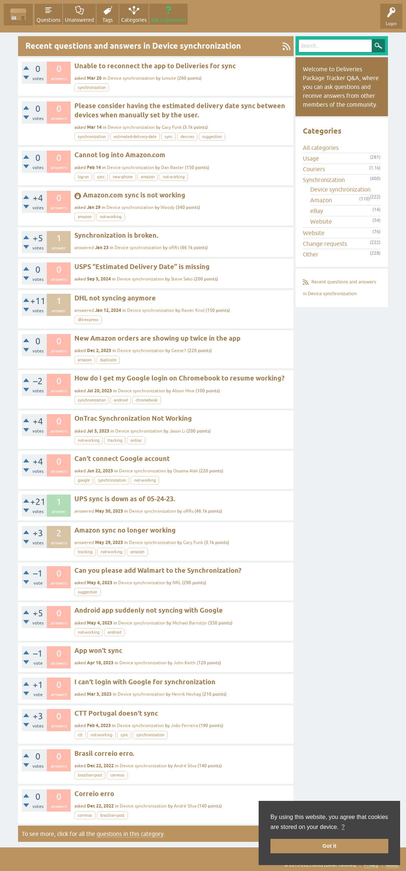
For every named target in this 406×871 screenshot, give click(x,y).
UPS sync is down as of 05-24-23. (124, 499)
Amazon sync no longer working (125, 530)
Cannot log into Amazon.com (119, 155)
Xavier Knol (192, 310)
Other (310, 254)
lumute (169, 78)
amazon (148, 177)
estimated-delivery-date (135, 136)
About (392, 865)
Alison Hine (183, 390)
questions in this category (130, 833)
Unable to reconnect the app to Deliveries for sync (155, 66)
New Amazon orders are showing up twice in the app (157, 338)
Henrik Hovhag (186, 694)
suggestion (212, 136)
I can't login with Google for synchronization (145, 682)
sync (168, 136)
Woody (168, 207)
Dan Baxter (172, 167)
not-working (174, 177)
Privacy (371, 865)
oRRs (174, 247)
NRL (176, 582)
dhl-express (88, 319)
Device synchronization (131, 78)
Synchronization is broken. (116, 235)
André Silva (185, 765)
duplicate (108, 360)
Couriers (314, 169)
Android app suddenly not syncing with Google (148, 610)
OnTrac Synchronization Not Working (133, 418)
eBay (316, 210)
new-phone (123, 177)
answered (84, 247)
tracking (115, 440)
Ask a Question (168, 20)
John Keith (185, 662)
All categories (321, 147)
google (84, 480)
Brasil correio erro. (104, 753)
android (120, 400)
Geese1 (178, 350)
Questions (48, 20)
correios (117, 775)
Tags (107, 20)
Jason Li (177, 431)
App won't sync (98, 650)
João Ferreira (184, 725)
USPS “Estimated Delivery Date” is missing (142, 267)
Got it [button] (329, 846)
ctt (80, 735)
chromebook (147, 400)
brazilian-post (90, 775)
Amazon (321, 200)
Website (321, 221)
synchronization (92, 87)
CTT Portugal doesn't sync (116, 713)
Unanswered (79, 20)
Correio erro (94, 794)
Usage (311, 158)
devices (187, 136)
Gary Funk (172, 127)
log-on (83, 177)
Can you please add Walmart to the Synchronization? (157, 570)
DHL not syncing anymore (115, 298)
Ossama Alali (185, 471)
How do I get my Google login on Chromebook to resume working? (179, 378)
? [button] (343, 827)
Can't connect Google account (122, 458)
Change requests (325, 243)
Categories (134, 20)
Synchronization (324, 179)
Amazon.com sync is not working (134, 195)
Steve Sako (182, 279)
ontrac (136, 440)
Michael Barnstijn (189, 623)
